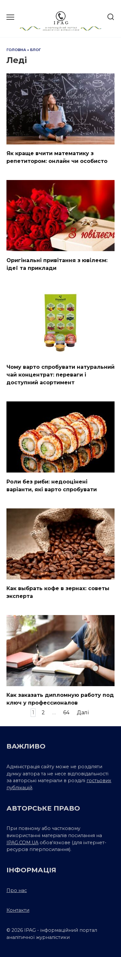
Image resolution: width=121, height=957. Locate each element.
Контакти (17, 910)
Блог (35, 50)
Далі (83, 712)
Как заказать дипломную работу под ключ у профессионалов (60, 699)
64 (66, 712)
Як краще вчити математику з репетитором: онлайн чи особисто (56, 157)
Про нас (16, 890)
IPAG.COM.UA (22, 842)
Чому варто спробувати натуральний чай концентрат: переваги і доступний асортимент (60, 375)
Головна (16, 50)
